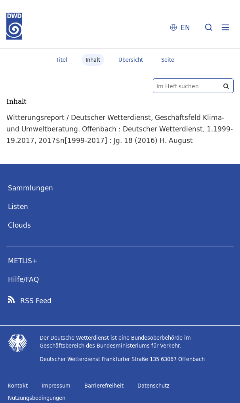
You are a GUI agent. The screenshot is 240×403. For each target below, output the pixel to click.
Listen (18, 206)
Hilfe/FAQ (23, 279)
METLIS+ (23, 260)
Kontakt (18, 385)
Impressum (56, 385)
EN (185, 27)
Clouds (19, 225)
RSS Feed (35, 301)
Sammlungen (30, 188)
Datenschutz (153, 385)
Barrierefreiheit (104, 385)
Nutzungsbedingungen (36, 397)
